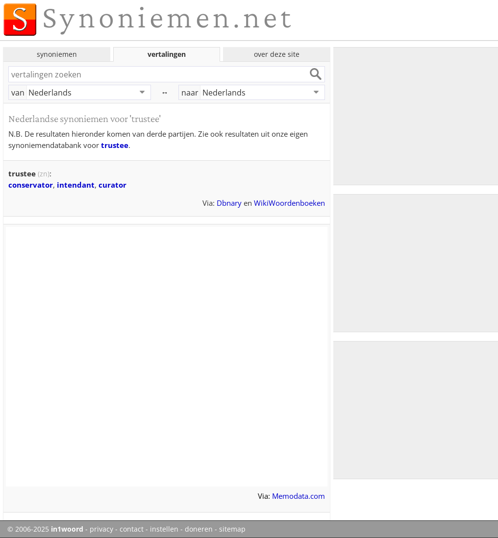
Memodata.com (298, 496)
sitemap (232, 529)
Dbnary (229, 203)
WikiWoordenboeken (289, 203)
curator (112, 185)
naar (190, 92)
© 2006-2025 (45, 529)
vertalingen (167, 54)
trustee (114, 145)
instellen (164, 529)
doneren (199, 529)
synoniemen (57, 54)
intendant (76, 185)
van (18, 92)
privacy (101, 529)
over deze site (276, 54)
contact (132, 529)
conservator (30, 185)
